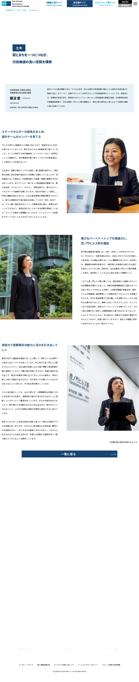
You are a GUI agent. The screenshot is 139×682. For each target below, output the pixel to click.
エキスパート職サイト (105, 3)
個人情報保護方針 (43, 671)
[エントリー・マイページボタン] (125, 3)
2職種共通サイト (54, 3)
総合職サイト (79, 3)
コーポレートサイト (26, 671)
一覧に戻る (68, 454)
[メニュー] (135, 3)
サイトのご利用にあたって (64, 671)
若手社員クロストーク (60, 602)
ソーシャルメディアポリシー (88, 671)
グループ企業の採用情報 (111, 671)
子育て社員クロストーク (121, 602)
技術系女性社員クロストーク (89, 602)
